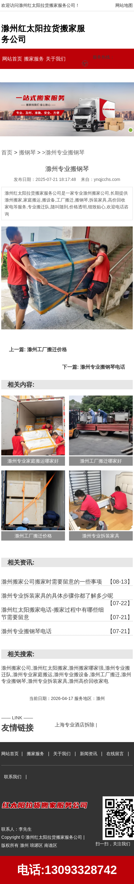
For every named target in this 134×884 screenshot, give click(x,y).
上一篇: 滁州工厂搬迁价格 (38, 349)
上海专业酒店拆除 (75, 724)
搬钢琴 (27, 152)
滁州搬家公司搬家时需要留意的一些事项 (66, 581)
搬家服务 (34, 58)
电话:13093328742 (67, 870)
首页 (6, 152)
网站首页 (12, 58)
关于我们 (56, 58)
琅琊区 (37, 845)
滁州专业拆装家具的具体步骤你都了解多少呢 (66, 596)
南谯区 (50, 845)
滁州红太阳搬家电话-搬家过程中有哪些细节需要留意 (66, 614)
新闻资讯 (12, 75)
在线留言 (34, 75)
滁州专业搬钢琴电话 (66, 631)
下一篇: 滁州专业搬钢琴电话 (93, 367)
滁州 (25, 845)
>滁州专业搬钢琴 (63, 152)
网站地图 (124, 5)
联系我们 (56, 75)
